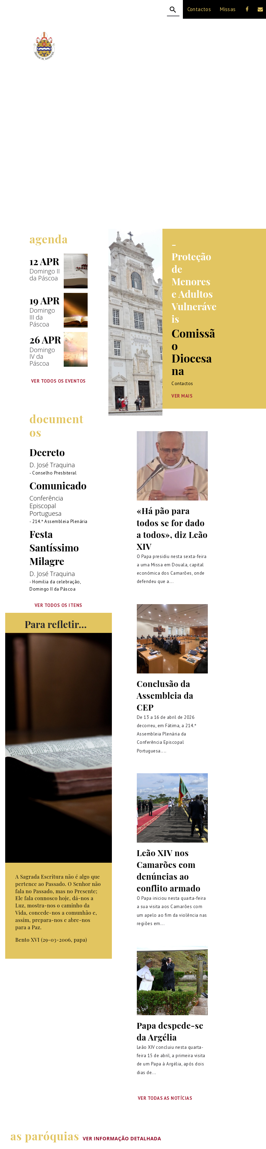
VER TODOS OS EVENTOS (58, 381)
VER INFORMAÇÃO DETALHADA (122, 1138)
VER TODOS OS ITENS (58, 606)
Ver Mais (182, 396)
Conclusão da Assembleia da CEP (165, 695)
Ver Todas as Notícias (165, 1098)
